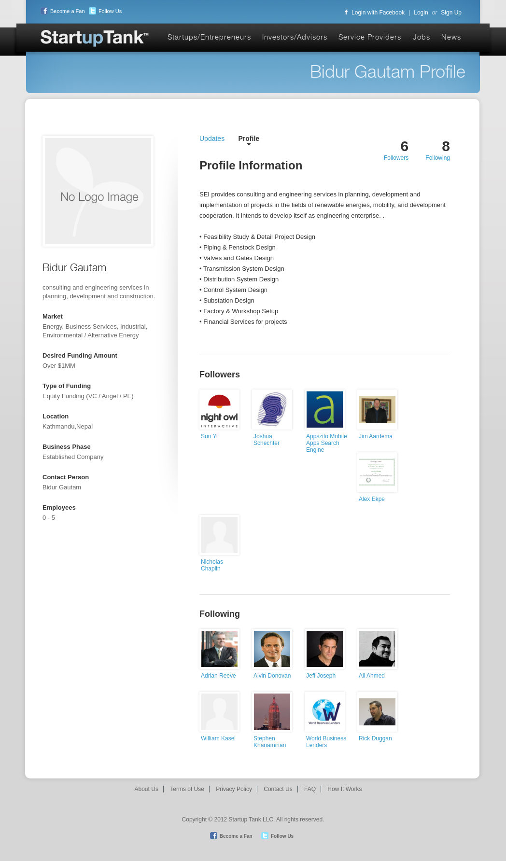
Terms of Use (187, 789)
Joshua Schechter (266, 439)
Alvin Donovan (272, 675)
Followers (396, 157)
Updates (212, 138)
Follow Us (104, 11)
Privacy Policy (234, 789)
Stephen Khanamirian (269, 742)
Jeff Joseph (321, 675)
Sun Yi (209, 436)
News (451, 37)
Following (437, 157)
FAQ (310, 789)
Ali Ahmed (372, 675)
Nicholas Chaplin (212, 565)
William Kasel (218, 738)
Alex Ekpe (372, 499)
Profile (249, 138)
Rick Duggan (375, 738)
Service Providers (369, 37)
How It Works (344, 789)
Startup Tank (95, 39)
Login (421, 12)
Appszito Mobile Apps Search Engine (326, 443)
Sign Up (451, 12)
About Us (146, 789)
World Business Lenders (326, 742)
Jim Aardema (376, 436)
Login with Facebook (375, 12)
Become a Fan (61, 11)
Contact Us (278, 789)
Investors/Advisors (294, 37)
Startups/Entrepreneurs (209, 37)
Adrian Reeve (218, 675)
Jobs (421, 37)
